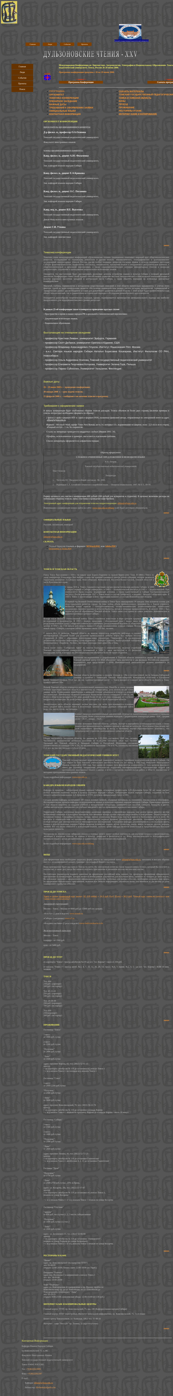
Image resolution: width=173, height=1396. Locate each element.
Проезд (123, 104)
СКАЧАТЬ (49, 541)
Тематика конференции (64, 98)
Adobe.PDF (60, 548)
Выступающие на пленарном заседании (67, 332)
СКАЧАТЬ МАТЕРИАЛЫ (131, 91)
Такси (47, 976)
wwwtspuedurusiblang (103, 508)
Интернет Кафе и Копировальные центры (70, 1304)
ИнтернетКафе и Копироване (138, 114)
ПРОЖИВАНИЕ (127, 107)
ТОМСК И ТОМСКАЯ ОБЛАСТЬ (135, 98)
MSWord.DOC (93, 546)
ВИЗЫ (122, 101)
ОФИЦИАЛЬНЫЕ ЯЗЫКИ (62, 111)
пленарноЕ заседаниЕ (63, 101)
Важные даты (57, 104)
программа (57, 91)
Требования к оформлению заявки (71, 108)
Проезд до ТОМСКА (55, 892)
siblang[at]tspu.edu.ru (53, 537)
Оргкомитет (56, 95)
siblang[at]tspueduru (56, 420)
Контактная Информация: (35, 1340)
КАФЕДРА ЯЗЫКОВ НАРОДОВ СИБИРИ (64, 785)
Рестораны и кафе (130, 111)
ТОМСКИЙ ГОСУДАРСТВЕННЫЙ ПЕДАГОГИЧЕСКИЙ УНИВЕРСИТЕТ (81, 755)
